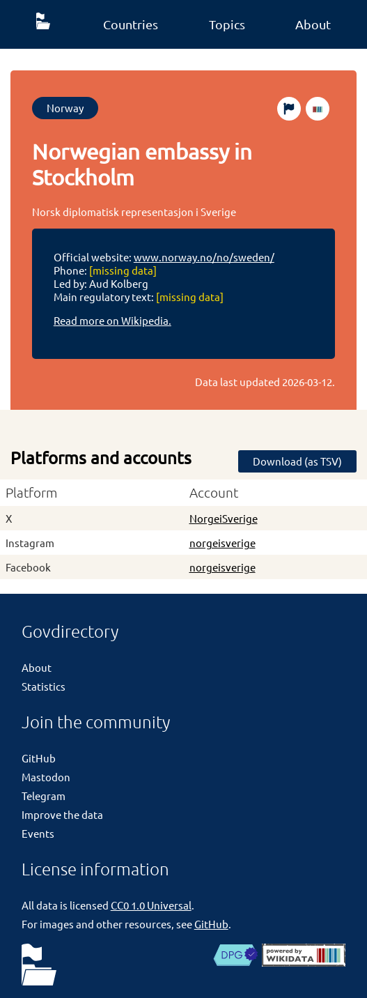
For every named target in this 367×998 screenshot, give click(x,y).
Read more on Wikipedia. (112, 320)
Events (38, 833)
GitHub (39, 758)
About (313, 24)
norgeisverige (222, 542)
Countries (130, 24)
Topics (227, 24)
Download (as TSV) (297, 461)
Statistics (43, 686)
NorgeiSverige (223, 518)
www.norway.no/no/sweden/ (204, 256)
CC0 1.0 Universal (151, 905)
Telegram (43, 795)
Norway (65, 107)
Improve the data (62, 814)
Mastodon (46, 776)
